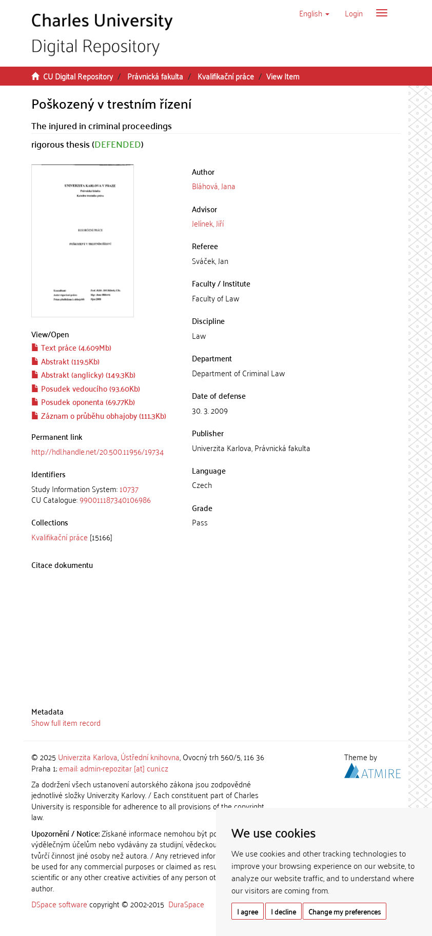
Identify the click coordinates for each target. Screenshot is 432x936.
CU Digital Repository (78, 76)
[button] (314, 13)
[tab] (103, 494)
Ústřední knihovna (150, 756)
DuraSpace (186, 904)
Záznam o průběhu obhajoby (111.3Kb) (98, 415)
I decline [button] (283, 911)
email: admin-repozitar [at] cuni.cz (113, 768)
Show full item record (66, 722)
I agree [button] (247, 911)
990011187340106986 (115, 499)
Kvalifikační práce (226, 76)
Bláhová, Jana (213, 185)
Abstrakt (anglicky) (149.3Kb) (83, 374)
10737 (129, 488)
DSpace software (59, 904)
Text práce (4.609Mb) (71, 347)
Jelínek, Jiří (208, 223)
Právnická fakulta (155, 76)
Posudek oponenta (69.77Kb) (83, 401)
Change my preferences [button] (344, 911)
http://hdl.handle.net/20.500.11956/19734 (97, 451)
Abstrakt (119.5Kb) (65, 361)
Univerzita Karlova (87, 756)
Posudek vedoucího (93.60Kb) (85, 388)
